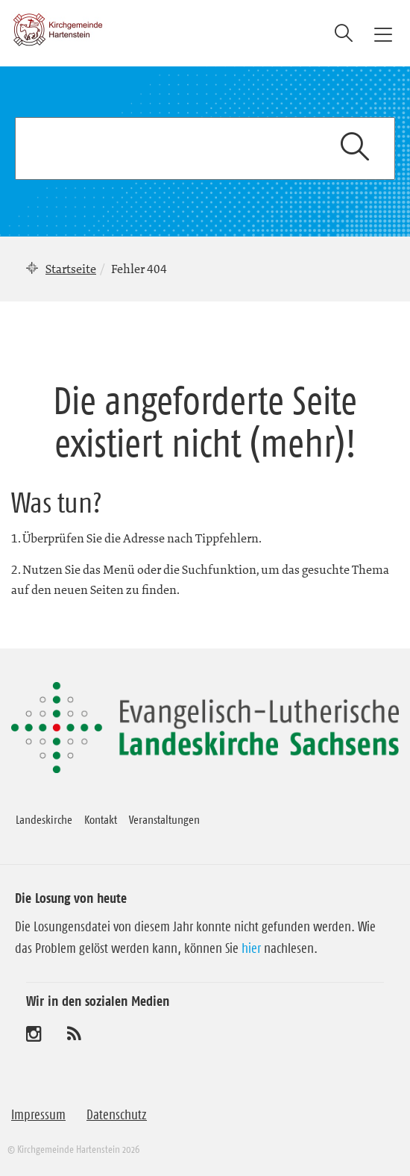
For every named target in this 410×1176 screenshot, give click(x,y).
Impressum (38, 1115)
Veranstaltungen (164, 819)
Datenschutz (116, 1115)
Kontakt (100, 819)
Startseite (70, 268)
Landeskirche (44, 819)
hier (251, 948)
